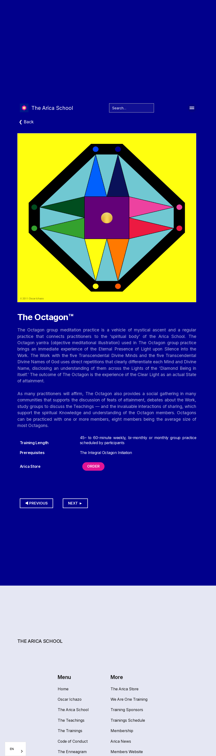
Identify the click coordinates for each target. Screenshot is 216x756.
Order (93, 466)
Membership (122, 730)
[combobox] (15, 749)
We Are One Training (129, 699)
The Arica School (73, 709)
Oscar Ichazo (70, 699)
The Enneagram (72, 751)
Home (63, 689)
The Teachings (71, 720)
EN (12, 749)
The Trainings (70, 730)
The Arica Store (125, 689)
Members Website (127, 751)
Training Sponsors (127, 709)
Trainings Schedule (128, 720)
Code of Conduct (73, 741)
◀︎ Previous (36, 503)
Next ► (75, 503)
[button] (192, 108)
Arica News (121, 741)
